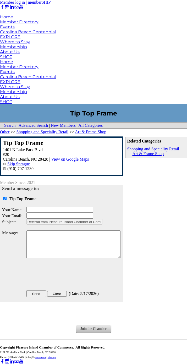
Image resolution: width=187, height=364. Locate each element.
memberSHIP (39, 2)
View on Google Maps (70, 159)
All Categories (90, 125)
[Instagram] (7, 7)
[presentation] (66, 275)
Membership (13, 46)
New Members (63, 125)
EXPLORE (10, 36)
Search (10, 125)
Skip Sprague (18, 164)
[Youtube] (21, 7)
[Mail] (16, 7)
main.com (40, 357)
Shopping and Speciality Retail (153, 149)
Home (6, 16)
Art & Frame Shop (148, 153)
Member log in (12, 2)
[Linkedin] (12, 7)
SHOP (6, 56)
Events (7, 26)
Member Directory (19, 21)
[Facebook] (2, 7)
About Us (10, 51)
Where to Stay (15, 41)
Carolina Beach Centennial (28, 31)
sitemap (52, 357)
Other (4, 132)
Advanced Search (33, 125)
